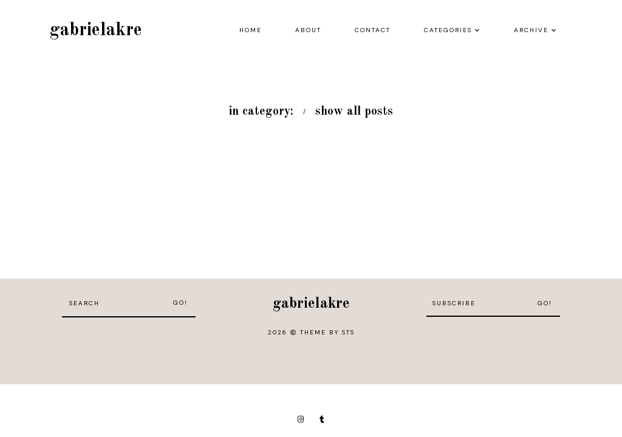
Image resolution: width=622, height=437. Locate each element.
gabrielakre (96, 30)
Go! (180, 303)
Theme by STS (327, 332)
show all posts (354, 112)
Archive (531, 30)
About (308, 30)
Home (250, 30)
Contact (373, 30)
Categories (448, 30)
